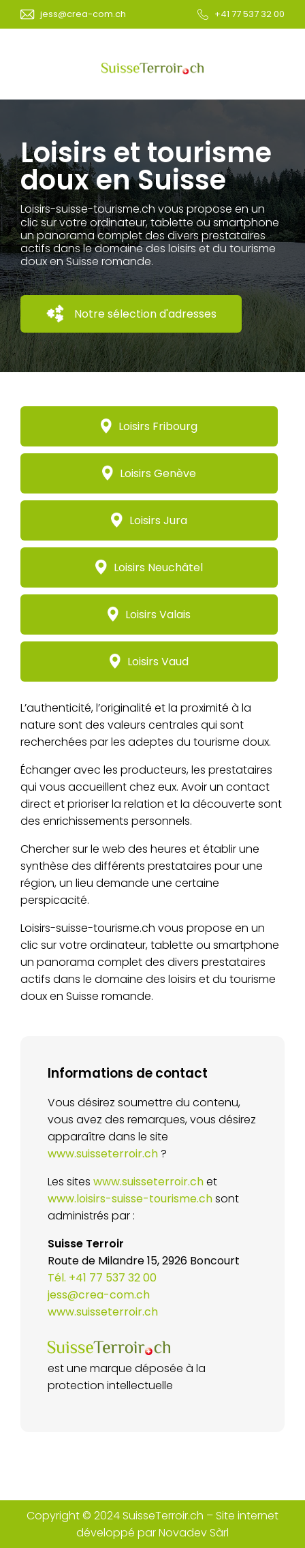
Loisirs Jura (149, 520)
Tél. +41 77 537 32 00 (102, 1278)
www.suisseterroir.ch (103, 1154)
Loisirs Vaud (149, 661)
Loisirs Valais (149, 614)
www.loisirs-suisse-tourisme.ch (130, 1198)
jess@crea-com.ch (83, 13)
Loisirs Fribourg (149, 426)
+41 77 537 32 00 (249, 13)
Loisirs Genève (149, 473)
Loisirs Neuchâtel (149, 567)
